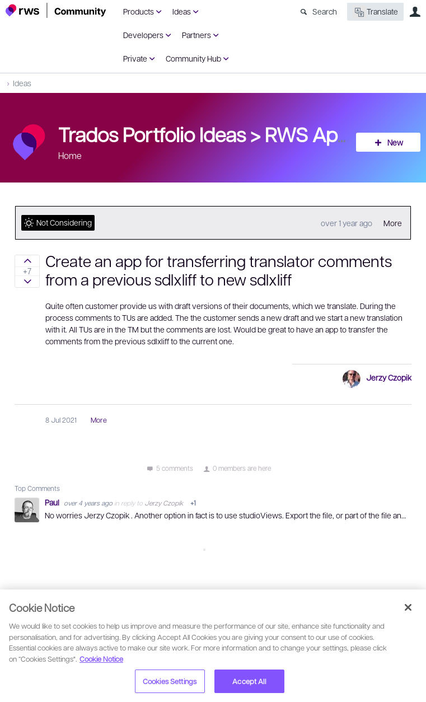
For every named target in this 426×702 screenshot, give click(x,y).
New (395, 142)
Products (138, 11)
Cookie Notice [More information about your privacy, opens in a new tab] (101, 658)
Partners (196, 35)
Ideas (181, 11)
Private (135, 58)
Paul (53, 502)
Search (324, 11)
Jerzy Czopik (388, 377)
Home (70, 155)
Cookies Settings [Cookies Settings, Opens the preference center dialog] (169, 681)
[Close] (408, 607)
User (414, 11)
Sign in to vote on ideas (27, 260)
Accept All (248, 681)
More (392, 223)
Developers (143, 35)
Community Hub (193, 58)
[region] (213, 645)
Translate (375, 12)
